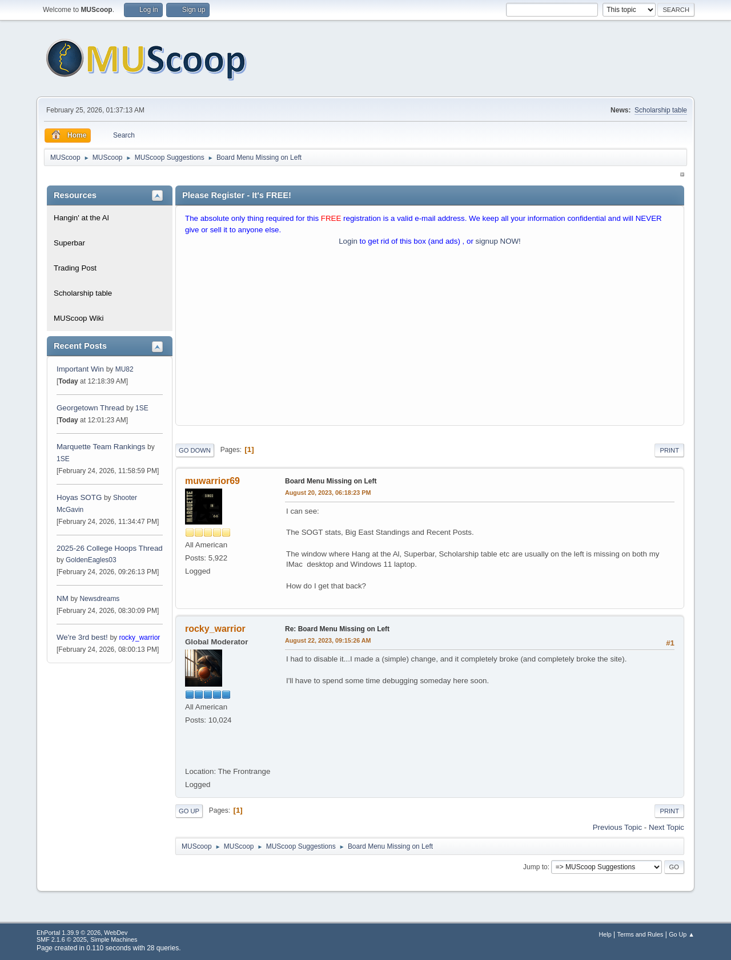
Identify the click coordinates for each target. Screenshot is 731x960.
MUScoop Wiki (78, 318)
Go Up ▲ (681, 934)
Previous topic (617, 827)
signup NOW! (498, 241)
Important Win (80, 369)
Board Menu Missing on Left (330, 481)
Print (669, 450)
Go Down (195, 450)
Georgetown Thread (90, 408)
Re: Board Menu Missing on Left (337, 629)
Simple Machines (113, 939)
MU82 (124, 369)
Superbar (69, 243)
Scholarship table (660, 110)
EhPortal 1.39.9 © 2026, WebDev (82, 932)
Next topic (666, 827)
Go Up (189, 811)
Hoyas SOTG (79, 497)
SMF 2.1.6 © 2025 (62, 939)
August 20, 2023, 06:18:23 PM (328, 492)
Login (348, 241)
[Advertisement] (429, 338)
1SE (141, 408)
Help (605, 934)
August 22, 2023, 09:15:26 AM (328, 640)
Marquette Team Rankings (102, 446)
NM (63, 598)
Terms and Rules (640, 934)
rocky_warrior (139, 638)
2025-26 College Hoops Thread (110, 548)
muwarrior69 (212, 481)
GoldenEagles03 (91, 560)
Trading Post (75, 268)
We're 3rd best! (82, 637)
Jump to (535, 867)
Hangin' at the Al (81, 217)
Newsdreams (99, 599)
